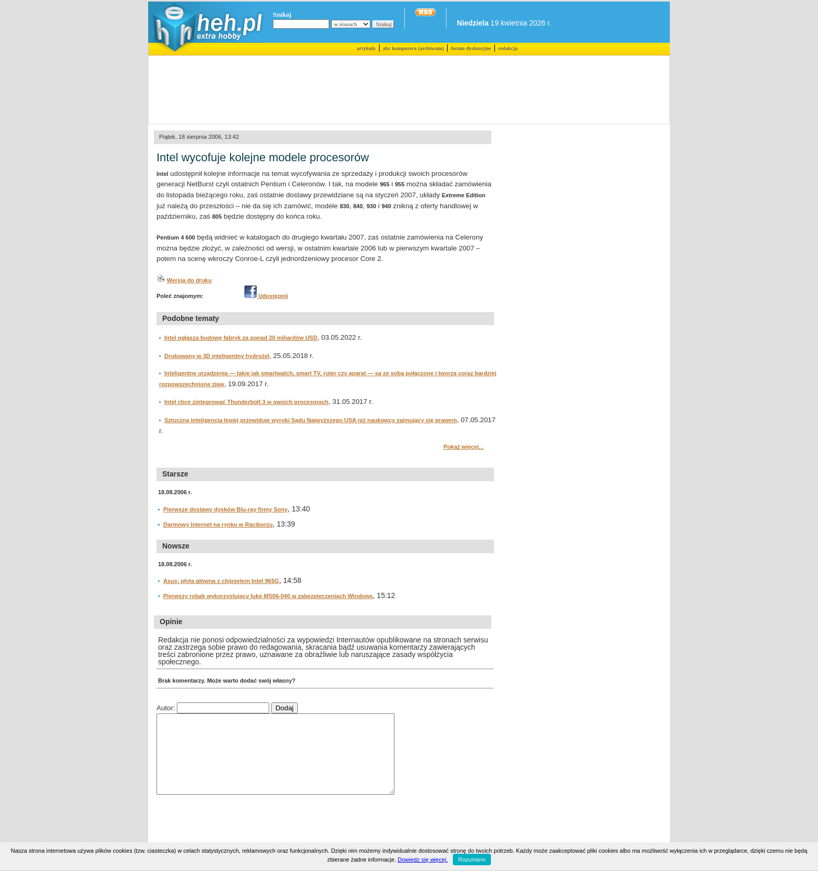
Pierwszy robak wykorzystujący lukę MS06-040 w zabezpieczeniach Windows (268, 596)
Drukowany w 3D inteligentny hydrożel (216, 356)
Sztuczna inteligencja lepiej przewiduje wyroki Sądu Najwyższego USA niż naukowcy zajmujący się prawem (310, 420)
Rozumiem (472, 859)
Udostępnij (266, 296)
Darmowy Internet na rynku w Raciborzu (218, 524)
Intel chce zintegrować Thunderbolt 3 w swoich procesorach (246, 402)
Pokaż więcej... (463, 447)
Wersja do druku (189, 280)
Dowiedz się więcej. (423, 859)
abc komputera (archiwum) (413, 48)
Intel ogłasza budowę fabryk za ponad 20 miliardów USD (240, 338)
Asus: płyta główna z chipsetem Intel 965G (221, 581)
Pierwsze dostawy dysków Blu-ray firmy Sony (225, 509)
